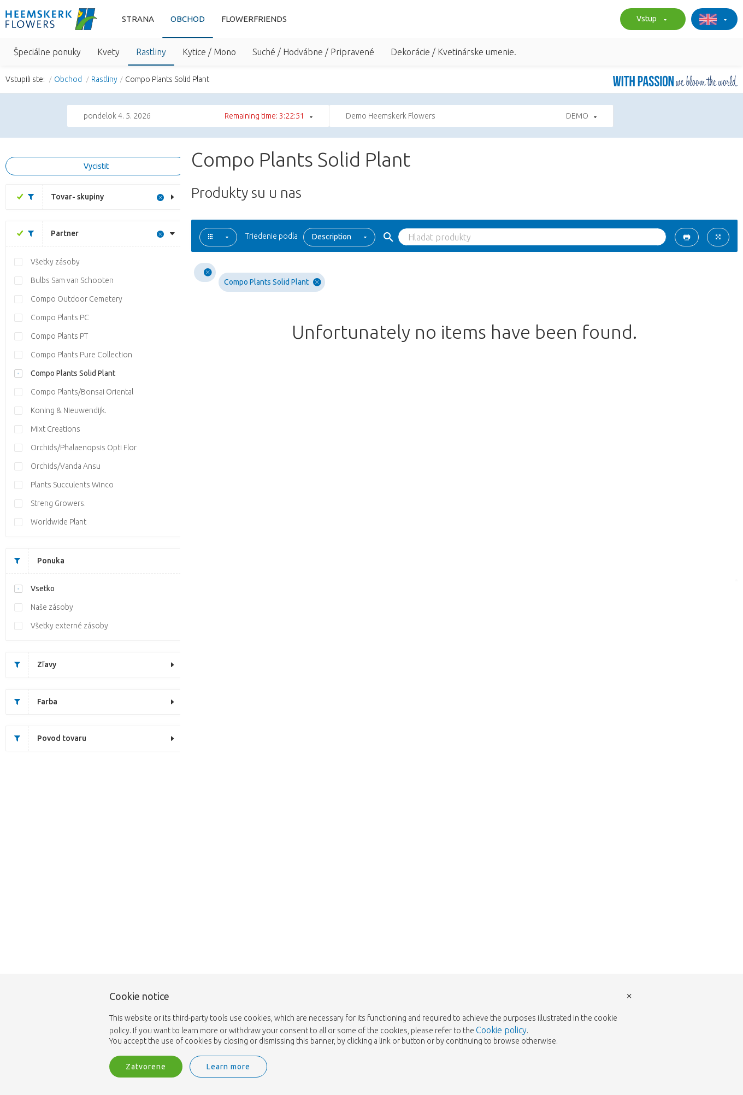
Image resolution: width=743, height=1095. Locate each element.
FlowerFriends (254, 18)
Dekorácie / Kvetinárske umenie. (453, 52)
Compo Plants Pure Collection (81, 354)
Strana (138, 18)
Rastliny (151, 52)
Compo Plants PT (59, 336)
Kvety (108, 52)
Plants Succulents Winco (72, 484)
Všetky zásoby (55, 261)
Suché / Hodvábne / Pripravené (313, 52)
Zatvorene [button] (146, 1066)
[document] (371, 1019)
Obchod (187, 18)
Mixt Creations (55, 429)
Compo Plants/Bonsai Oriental (82, 391)
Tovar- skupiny (62, 197)
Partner (49, 233)
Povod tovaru (46, 738)
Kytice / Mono (209, 52)
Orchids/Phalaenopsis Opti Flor (84, 447)
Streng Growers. (58, 503)
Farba (31, 702)
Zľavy (31, 664)
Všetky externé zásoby (69, 625)
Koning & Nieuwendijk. (69, 410)
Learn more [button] (228, 1066)
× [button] (629, 995)
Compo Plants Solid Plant (73, 373)
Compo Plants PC (60, 317)
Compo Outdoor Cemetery (76, 299)
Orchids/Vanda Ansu (66, 466)
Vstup (650, 19)
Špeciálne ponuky (47, 52)
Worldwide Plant (58, 521)
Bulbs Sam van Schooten (72, 280)
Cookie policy (501, 1030)
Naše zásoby (52, 607)
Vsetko (43, 588)
